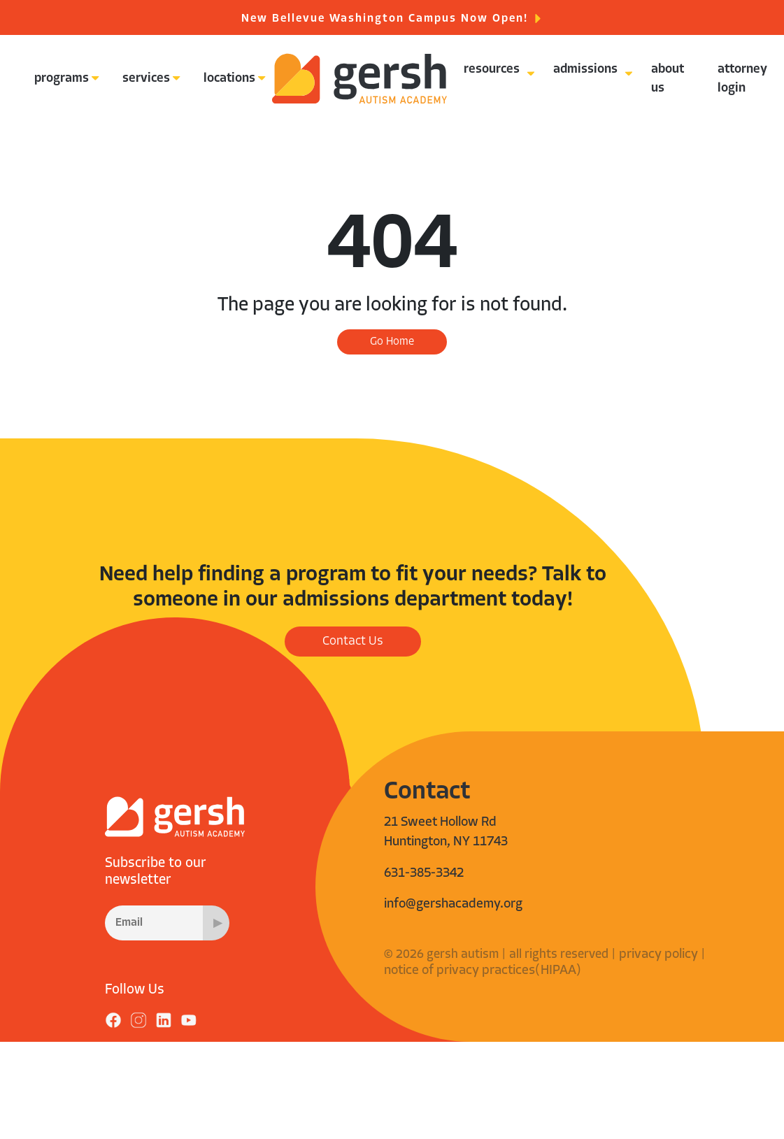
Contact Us (352, 641)
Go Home (392, 342)
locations (229, 78)
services (146, 78)
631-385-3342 (424, 873)
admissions (585, 69)
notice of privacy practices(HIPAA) (482, 970)
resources (492, 69)
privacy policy (658, 954)
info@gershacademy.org (453, 904)
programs (61, 78)
